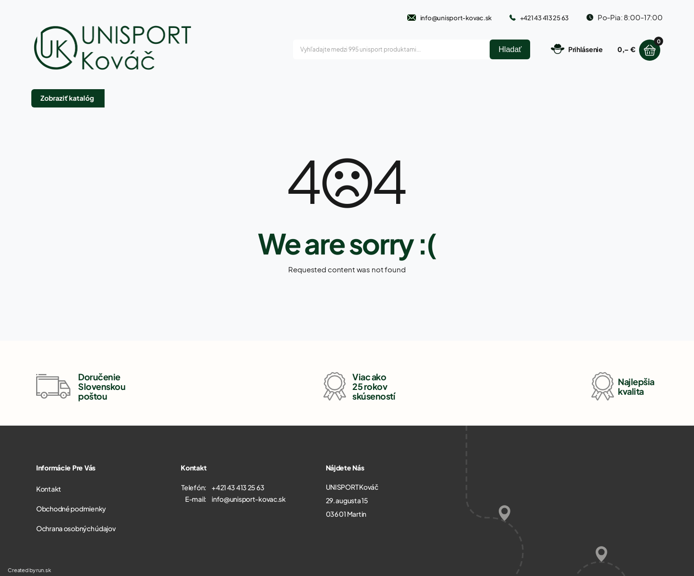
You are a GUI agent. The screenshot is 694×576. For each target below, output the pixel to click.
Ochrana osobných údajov (76, 528)
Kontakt (48, 488)
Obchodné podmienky (71, 508)
